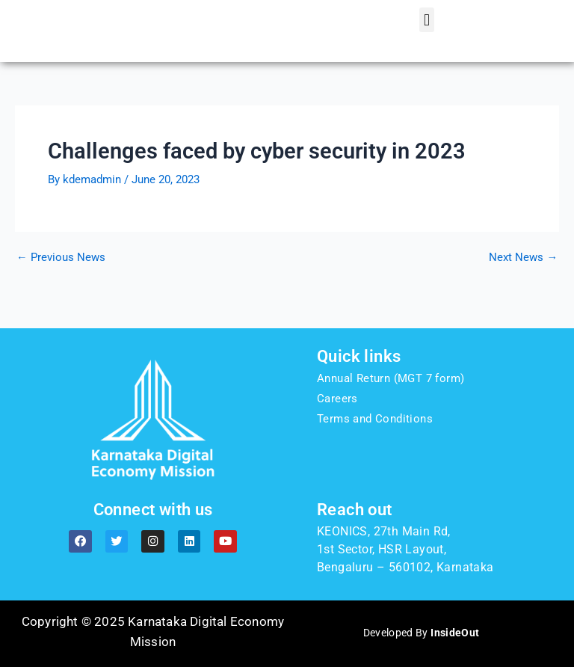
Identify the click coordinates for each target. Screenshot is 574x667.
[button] (426, 29)
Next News (523, 276)
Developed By (421, 631)
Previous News (60, 276)
